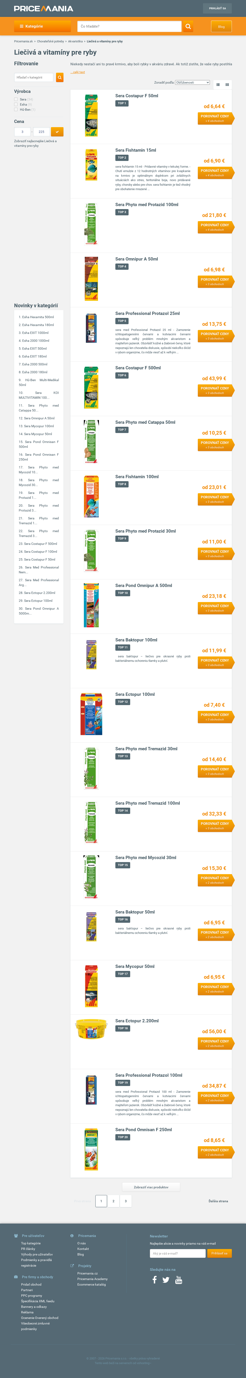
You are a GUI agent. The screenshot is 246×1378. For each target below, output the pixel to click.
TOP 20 (123, 1137)
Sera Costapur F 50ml (39, 559)
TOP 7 (122, 429)
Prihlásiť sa (217, 8)
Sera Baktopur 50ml (135, 912)
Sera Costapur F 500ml (40, 544)
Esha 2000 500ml (34, 364)
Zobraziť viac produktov (151, 1187)
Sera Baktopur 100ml (136, 640)
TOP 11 (123, 647)
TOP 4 (122, 266)
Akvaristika (75, 41)
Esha (26, 104)
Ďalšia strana (218, 1201)
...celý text (77, 72)
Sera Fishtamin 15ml (135, 150)
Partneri (27, 1290)
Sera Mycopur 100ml (39, 426)
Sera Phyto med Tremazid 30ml (146, 748)
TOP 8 (122, 484)
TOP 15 (123, 865)
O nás (81, 1243)
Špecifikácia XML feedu (37, 1301)
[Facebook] (154, 1281)
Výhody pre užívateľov (37, 1254)
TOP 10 (123, 593)
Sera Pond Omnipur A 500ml (143, 585)
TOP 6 (122, 375)
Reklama (27, 1312)
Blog (221, 26)
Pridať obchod (31, 1284)
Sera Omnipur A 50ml (39, 418)
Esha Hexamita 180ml (38, 325)
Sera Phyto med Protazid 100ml (146, 204)
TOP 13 (123, 756)
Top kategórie (31, 1243)
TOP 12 (123, 701)
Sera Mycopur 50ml (38, 434)
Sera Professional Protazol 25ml (147, 313)
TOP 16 (123, 919)
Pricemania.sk (23, 41)
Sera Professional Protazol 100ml (148, 1075)
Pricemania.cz (87, 1273)
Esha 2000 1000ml (35, 340)
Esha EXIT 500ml (34, 348)
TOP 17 (123, 974)
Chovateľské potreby (50, 41)
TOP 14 (123, 810)
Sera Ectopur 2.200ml (39, 593)
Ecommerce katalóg (91, 1284)
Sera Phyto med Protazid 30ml (145, 531)
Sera (26, 99)
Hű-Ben (27, 109)
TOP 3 (122, 212)
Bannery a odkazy (34, 1307)
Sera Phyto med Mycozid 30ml (145, 857)
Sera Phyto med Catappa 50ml (145, 422)
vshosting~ (144, 1363)
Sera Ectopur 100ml (38, 601)
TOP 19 (123, 1082)
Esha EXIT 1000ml (35, 333)
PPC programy (31, 1295)
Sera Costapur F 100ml (40, 551)
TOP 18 (123, 1028)
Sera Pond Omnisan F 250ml (143, 1129)
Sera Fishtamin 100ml (137, 476)
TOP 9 (122, 538)
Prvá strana (82, 1201)
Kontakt (83, 1249)
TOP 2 (122, 157)
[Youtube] (178, 1281)
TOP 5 (122, 321)
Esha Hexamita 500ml (38, 317)
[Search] (188, 26)
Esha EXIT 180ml (34, 356)
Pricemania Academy (92, 1279)
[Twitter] (166, 1281)
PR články (28, 1249)
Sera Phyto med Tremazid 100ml (147, 803)
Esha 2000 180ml (34, 372)
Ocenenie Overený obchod (39, 1318)
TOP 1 (122, 103)
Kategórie (31, 26)
